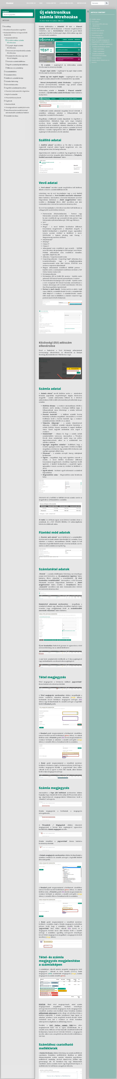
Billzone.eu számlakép (15, 385)
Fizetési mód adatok (98, 348)
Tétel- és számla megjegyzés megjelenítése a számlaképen (101, 358)
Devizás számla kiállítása (16, 379)
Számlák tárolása (12, 433)
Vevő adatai (95, 339)
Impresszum (81, 3)
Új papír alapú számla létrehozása (15, 364)
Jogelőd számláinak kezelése (16, 405)
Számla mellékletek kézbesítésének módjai (99, 372)
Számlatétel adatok (97, 350)
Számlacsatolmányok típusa (101, 364)
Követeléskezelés (12, 402)
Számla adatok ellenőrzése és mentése (100, 378)
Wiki (41, 3)
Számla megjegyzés (98, 355)
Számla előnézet (96, 375)
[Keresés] (98, 3)
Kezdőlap (7, 344)
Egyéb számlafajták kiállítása (17, 382)
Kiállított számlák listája (14, 396)
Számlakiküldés (11, 389)
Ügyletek (9, 418)
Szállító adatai (96, 337)
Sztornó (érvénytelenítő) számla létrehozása (19, 369)
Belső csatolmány (98, 366)
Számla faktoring (12, 399)
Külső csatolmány (98, 368)
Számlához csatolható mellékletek (102, 361)
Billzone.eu (31, 3)
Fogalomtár (51, 3)
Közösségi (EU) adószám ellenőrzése (100, 342)
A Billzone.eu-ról (66, 3)
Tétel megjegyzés (97, 352)
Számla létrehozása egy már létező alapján (17, 374)
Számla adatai (96, 345)
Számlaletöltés (11, 392)
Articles (5, 338)
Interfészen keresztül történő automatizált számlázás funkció (17, 429)
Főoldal (9, 3)
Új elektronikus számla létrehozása (15, 359)
